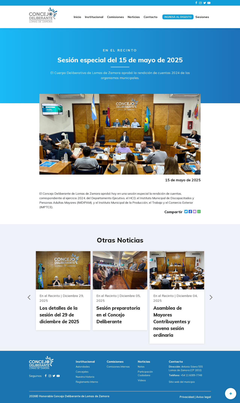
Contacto (151, 17)
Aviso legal (203, 397)
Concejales (82, 371)
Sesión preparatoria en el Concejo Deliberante (118, 314)
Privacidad (187, 397)
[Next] (210, 297)
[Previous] (29, 297)
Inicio (77, 17)
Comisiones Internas (118, 366)
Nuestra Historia (85, 376)
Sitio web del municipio (182, 381)
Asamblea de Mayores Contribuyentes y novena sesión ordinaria (171, 321)
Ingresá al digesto (177, 16)
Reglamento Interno (87, 381)
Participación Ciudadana (145, 373)
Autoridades (83, 366)
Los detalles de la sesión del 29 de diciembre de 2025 (59, 314)
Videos (142, 380)
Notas (141, 366)
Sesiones (202, 17)
